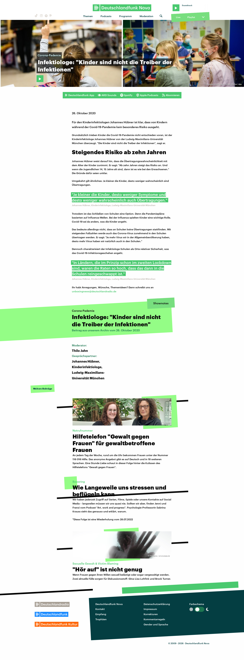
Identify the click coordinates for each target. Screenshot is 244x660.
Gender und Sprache (156, 624)
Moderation (146, 16)
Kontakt (100, 608)
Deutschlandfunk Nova (109, 604)
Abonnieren (171, 95)
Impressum (150, 608)
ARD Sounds (107, 95)
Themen (88, 16)
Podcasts (106, 16)
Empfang (100, 614)
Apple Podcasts (147, 95)
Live (178, 17)
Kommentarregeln (154, 619)
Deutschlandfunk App (79, 95)
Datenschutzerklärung (157, 604)
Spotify (126, 95)
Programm (125, 16)
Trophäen (101, 619)
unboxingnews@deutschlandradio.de (94, 291)
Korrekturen (151, 614)
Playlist (191, 17)
